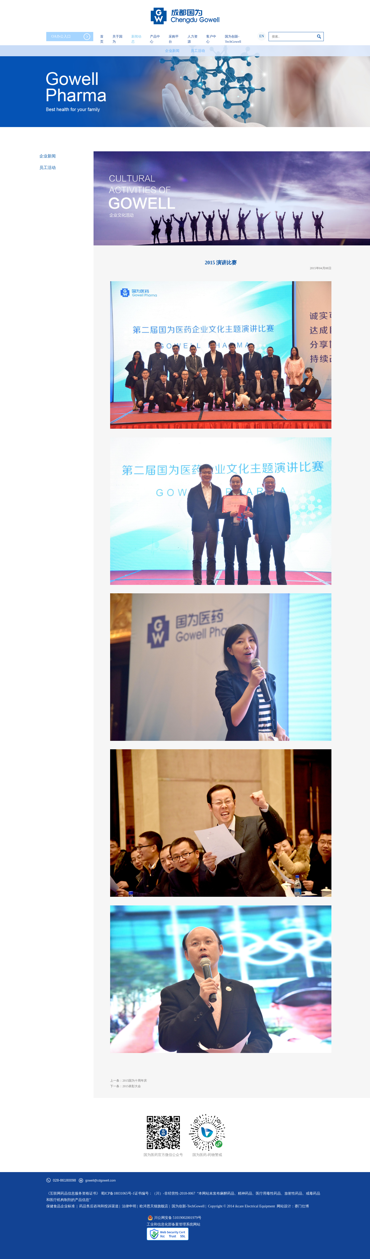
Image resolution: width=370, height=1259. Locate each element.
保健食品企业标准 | (61, 1206)
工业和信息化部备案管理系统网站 (173, 1224)
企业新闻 (172, 51)
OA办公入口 (70, 36)
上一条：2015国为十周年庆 (128, 1080)
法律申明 (129, 1206)
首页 (101, 39)
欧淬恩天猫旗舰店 (154, 1206)
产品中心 (155, 39)
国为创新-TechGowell (233, 39)
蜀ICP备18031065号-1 (117, 1193)
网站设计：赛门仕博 (293, 1206)
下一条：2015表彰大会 (125, 1086)
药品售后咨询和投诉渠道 (99, 1206)
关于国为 (117, 39)
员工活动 (198, 51)
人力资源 (193, 39)
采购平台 (174, 39)
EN (261, 36)
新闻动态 (136, 39)
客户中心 (211, 39)
